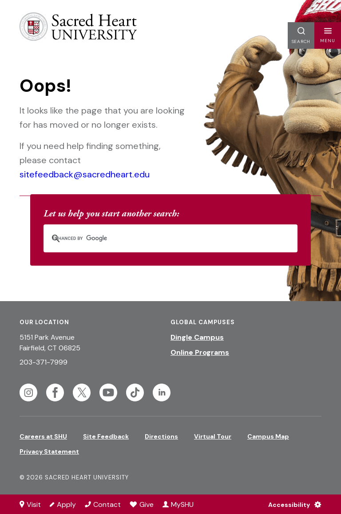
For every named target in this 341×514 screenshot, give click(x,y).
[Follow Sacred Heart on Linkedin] (161, 392)
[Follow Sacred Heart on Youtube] (108, 392)
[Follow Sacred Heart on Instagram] (28, 392)
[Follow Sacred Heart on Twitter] (81, 392)
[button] (327, 35)
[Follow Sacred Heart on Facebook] (55, 392)
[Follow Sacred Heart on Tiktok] (135, 392)
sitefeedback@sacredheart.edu (85, 174)
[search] (159, 238)
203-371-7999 (43, 362)
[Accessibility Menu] (292, 504)
